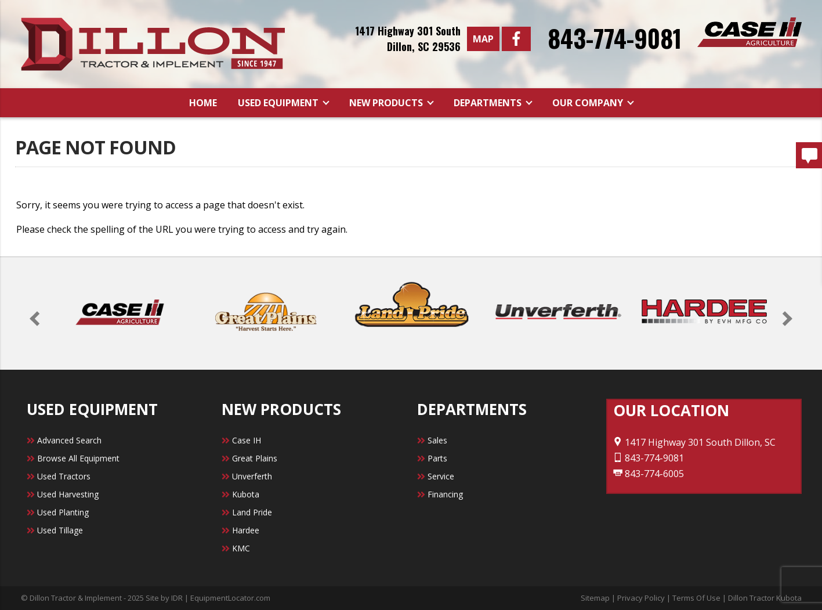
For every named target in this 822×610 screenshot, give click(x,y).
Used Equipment (279, 102)
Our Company (588, 102)
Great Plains (254, 458)
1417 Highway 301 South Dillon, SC (694, 442)
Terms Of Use (696, 598)
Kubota (245, 494)
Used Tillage (60, 530)
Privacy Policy (641, 598)
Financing (445, 494)
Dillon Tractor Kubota (765, 598)
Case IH (246, 440)
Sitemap (595, 598)
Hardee (245, 530)
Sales (437, 440)
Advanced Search (69, 440)
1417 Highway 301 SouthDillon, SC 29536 (408, 38)
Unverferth (252, 476)
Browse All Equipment (78, 458)
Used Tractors (63, 476)
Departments (489, 102)
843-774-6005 (648, 473)
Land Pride (252, 512)
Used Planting (63, 512)
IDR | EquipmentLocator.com (220, 598)
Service (441, 476)
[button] (37, 318)
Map (483, 39)
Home (203, 102)
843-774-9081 (615, 38)
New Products (387, 102)
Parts (437, 458)
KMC (241, 548)
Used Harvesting (68, 494)
